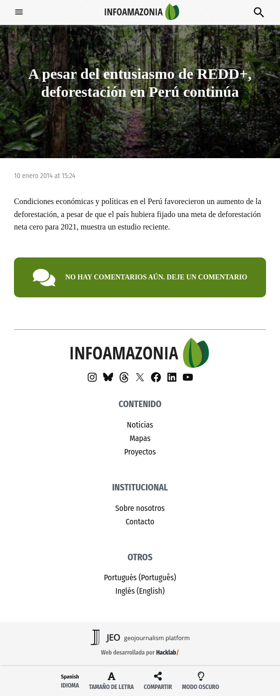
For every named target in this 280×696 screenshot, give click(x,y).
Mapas (140, 438)
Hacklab (166, 652)
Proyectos (140, 452)
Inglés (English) (139, 591)
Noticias (140, 425)
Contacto (140, 521)
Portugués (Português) (140, 577)
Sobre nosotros (139, 508)
